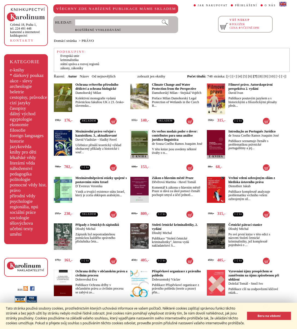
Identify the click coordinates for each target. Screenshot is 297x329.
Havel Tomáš (187, 182)
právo (15, 190)
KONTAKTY (22, 40)
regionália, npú (24, 206)
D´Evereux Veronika (88, 186)
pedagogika (21, 174)
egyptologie (21, 119)
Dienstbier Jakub (239, 186)
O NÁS (270, 5)
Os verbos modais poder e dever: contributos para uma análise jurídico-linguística (175, 135)
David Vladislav (86, 140)
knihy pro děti (23, 152)
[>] (278, 76)
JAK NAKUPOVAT (213, 5)
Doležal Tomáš (238, 283)
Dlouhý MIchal (238, 229)
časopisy (18, 108)
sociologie (19, 217)
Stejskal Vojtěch (190, 93)
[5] (245, 76)
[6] (250, 76)
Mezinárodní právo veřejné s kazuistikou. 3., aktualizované (96, 133)
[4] (240, 76)
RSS (22, 289)
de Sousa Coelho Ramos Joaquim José (177, 144)
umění (16, 234)
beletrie (17, 91)
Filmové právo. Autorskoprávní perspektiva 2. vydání (250, 87)
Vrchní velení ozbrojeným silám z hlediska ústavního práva (251, 180)
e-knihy (17, 70)
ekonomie (19, 124)
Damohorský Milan (88, 93)
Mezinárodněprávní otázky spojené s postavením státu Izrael (101, 180)
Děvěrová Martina (164, 182)
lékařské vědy (23, 157)
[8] (260, 76)
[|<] (228, 76)
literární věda (22, 163)
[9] (265, 76)
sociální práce (23, 212)
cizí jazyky (20, 102)
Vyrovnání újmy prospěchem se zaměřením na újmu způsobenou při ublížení (253, 275)
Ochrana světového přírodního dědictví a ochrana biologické (96, 87)
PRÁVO (88, 41)
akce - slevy (21, 80)
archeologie (21, 86)
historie (17, 141)
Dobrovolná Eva (86, 279)
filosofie (18, 130)
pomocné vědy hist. (28, 184)
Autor (72, 76)
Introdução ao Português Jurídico (252, 131)
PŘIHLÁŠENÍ (246, 5)
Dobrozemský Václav (166, 279)
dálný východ (23, 113)
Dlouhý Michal (85, 229)
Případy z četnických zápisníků (97, 225)
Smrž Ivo (257, 283)
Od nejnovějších (104, 76)
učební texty (21, 228)
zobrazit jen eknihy (151, 76)
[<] (234, 76)
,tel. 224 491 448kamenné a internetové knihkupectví (25, 30)
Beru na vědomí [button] (269, 316)
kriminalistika (69, 60)
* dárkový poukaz (27, 75)
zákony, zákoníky (71, 68)
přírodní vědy (23, 195)
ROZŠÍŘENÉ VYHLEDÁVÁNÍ (98, 29)
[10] (272, 76)
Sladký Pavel (108, 140)
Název (84, 76)
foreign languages (27, 135)
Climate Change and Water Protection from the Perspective (174, 87)
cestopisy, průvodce (28, 97)
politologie (20, 179)
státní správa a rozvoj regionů (79, 64)
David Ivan (235, 93)
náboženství (21, 168)
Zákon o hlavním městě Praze (172, 178)
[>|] (283, 76)
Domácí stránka (65, 41)
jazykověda (20, 146)
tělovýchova (21, 223)
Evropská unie (69, 56)
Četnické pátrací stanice (245, 225)
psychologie (21, 201)
